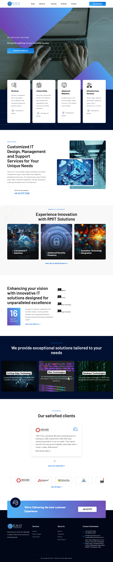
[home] (13, 3)
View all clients (56, 487)
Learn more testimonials (56, 466)
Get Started (97, 4)
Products (64, 4)
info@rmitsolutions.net (92, 535)
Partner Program (36, 534)
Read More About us (20, 52)
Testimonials (61, 534)
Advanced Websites (66, 92)
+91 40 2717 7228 (21, 193)
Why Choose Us (62, 539)
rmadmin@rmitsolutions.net (94, 537)
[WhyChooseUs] (23, 242)
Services (53, 4)
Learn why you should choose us (56, 263)
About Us (42, 4)
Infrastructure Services (93, 92)
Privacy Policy (36, 537)
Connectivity (41, 91)
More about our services (17, 111)
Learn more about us (32, 324)
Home (33, 4)
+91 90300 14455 (90, 533)
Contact (73, 4)
